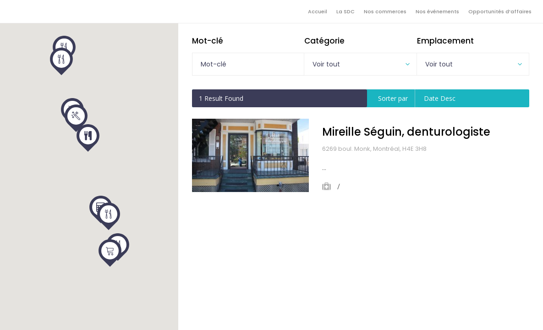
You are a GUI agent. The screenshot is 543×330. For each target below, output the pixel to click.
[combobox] (360, 64)
